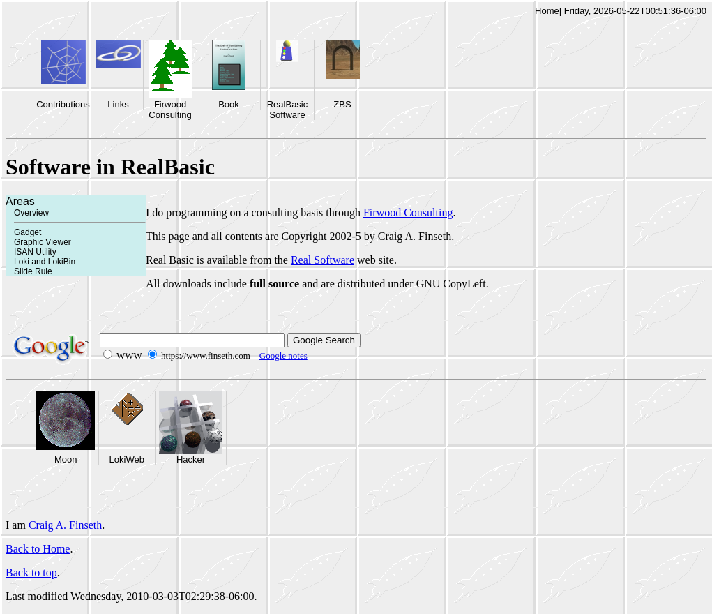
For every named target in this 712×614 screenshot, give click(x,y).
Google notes (283, 355)
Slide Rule (33, 271)
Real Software (322, 260)
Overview (31, 213)
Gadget (27, 232)
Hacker (190, 459)
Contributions (63, 104)
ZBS (342, 104)
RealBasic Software (287, 109)
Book (228, 104)
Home (547, 11)
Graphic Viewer (42, 242)
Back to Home (38, 549)
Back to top (31, 572)
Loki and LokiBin (44, 262)
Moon (65, 459)
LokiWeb (126, 459)
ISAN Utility (35, 252)
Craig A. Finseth (65, 525)
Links (117, 104)
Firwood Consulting (170, 109)
